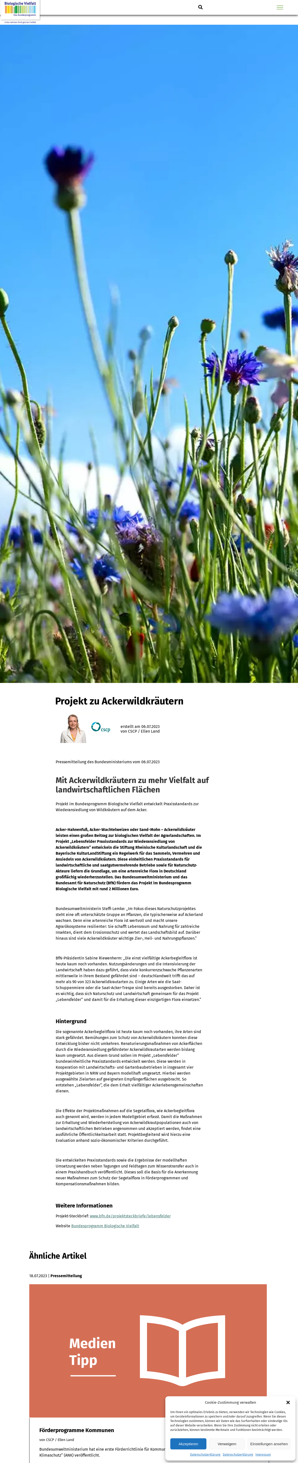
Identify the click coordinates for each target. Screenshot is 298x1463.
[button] (288, 1402)
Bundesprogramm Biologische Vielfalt (105, 1226)
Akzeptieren (188, 1444)
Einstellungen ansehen (269, 1444)
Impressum (263, 1454)
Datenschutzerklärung (205, 1454)
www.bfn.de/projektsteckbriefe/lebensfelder (130, 1216)
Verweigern (227, 1444)
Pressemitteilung (66, 1275)
